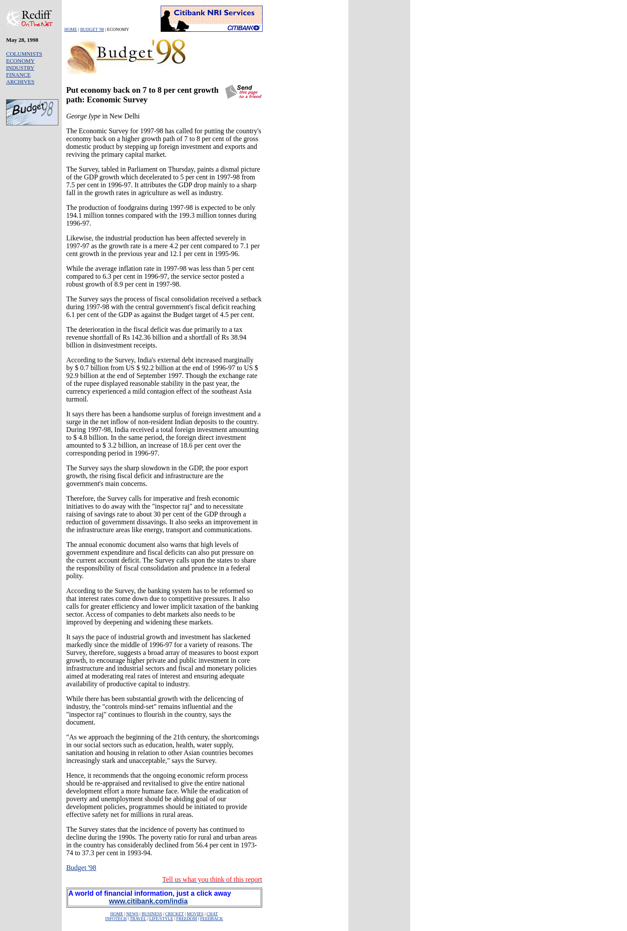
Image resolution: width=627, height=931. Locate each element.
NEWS (132, 913)
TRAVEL (138, 918)
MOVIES (195, 913)
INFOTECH (116, 918)
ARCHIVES (20, 81)
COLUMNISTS (24, 54)
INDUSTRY (20, 67)
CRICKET (174, 913)
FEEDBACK (211, 918)
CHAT (212, 913)
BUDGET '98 (92, 29)
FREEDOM (186, 918)
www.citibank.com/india (148, 901)
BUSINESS (152, 913)
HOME (70, 29)
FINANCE (18, 74)
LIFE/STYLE (161, 918)
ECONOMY (20, 60)
